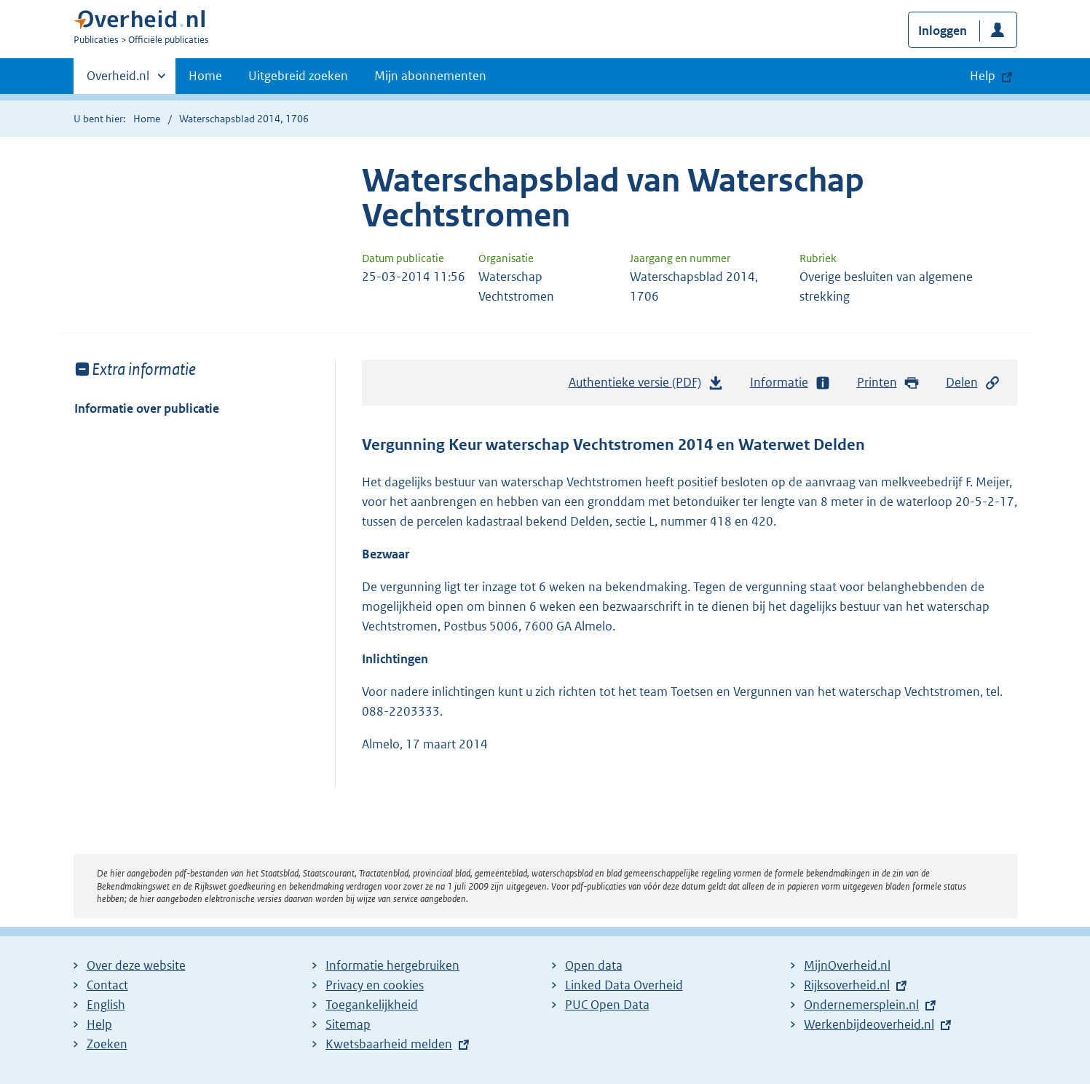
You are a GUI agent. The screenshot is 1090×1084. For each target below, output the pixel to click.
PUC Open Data (607, 1005)
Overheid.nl (118, 80)
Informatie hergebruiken (392, 965)
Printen (888, 382)
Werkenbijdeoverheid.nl (869, 1024)
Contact (107, 985)
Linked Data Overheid (624, 985)
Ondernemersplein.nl (861, 1005)
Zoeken (107, 1044)
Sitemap (348, 1024)
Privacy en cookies (374, 985)
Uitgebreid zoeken (298, 76)
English (106, 1005)
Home (205, 76)
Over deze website (136, 965)
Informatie (791, 382)
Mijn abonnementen (430, 76)
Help (99, 1024)
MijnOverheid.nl (847, 965)
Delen (973, 382)
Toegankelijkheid (371, 1005)
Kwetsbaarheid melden (388, 1044)
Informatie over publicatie (146, 408)
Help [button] (982, 76)
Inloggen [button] (942, 31)
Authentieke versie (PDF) (646, 386)
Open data (594, 965)
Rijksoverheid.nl (847, 985)
